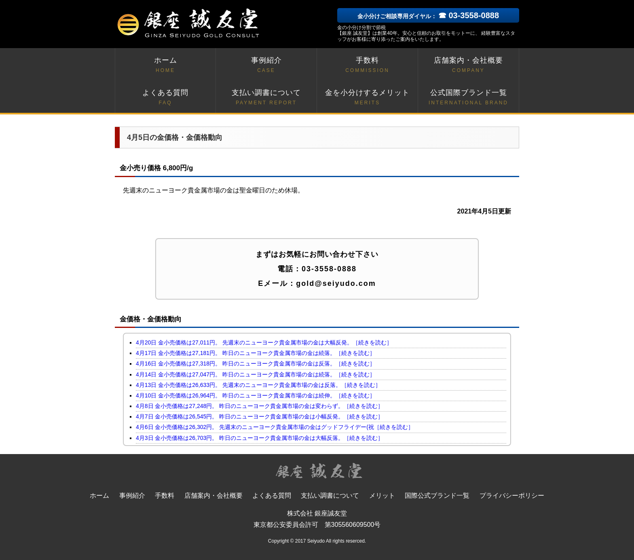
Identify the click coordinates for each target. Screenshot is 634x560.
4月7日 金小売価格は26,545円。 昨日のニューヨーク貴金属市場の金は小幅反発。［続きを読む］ (259, 416)
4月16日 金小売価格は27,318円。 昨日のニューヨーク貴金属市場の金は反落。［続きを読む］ (255, 363)
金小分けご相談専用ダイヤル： (428, 16)
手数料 (367, 65)
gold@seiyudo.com (336, 283)
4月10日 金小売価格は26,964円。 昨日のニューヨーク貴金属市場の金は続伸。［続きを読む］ (255, 395)
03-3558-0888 (329, 269)
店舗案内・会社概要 (468, 65)
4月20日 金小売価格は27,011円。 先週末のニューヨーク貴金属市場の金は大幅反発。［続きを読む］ (264, 342)
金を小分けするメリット (367, 98)
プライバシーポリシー (512, 495)
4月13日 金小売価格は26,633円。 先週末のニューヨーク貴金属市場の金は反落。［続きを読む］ (258, 385)
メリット (382, 495)
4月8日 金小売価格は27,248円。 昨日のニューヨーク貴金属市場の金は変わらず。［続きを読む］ (259, 406)
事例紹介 (266, 65)
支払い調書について (266, 98)
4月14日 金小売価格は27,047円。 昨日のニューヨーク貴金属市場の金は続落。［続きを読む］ (255, 374)
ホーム (165, 65)
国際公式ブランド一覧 (437, 495)
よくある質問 (165, 98)
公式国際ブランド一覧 (468, 98)
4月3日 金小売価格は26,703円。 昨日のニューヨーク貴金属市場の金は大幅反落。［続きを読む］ (259, 438)
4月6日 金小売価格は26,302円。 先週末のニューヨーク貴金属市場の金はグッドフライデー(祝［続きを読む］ (275, 427)
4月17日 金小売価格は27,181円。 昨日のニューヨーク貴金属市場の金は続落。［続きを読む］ (255, 353)
